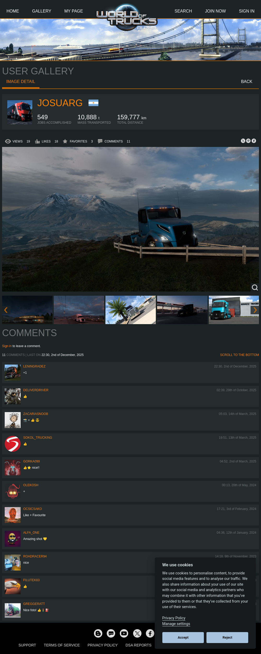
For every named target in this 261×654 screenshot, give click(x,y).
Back (246, 81)
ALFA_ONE (31, 532)
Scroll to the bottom (239, 355)
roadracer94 (35, 556)
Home (13, 11)
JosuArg (60, 103)
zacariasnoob (35, 414)
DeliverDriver (36, 390)
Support (27, 645)
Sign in (7, 346)
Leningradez (34, 366)
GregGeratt (34, 604)
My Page (73, 11)
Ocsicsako (32, 509)
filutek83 (31, 580)
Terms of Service (62, 645)
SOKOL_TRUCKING (37, 437)
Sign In (246, 11)
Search (183, 11)
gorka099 (31, 461)
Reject (227, 637)
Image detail (20, 81)
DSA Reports (138, 645)
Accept (183, 637)
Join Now (215, 11)
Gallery (41, 11)
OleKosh (30, 485)
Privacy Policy (103, 645)
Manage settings (176, 624)
